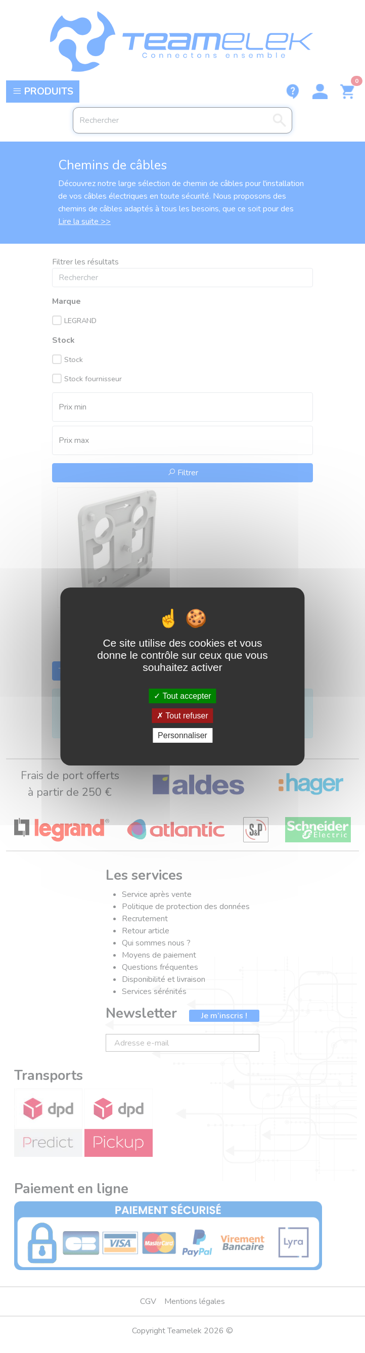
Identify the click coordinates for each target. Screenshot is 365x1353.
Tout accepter (182, 695)
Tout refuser (182, 715)
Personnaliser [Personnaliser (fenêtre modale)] (182, 735)
